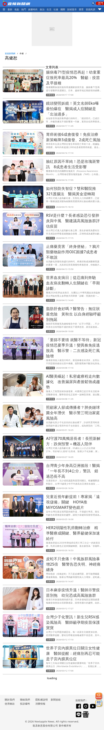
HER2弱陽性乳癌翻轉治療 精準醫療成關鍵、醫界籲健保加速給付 (73, 533)
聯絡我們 (25, 699)
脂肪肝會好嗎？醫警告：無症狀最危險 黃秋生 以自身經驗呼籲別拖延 (73, 314)
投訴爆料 (25, 703)
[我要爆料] (98, 696)
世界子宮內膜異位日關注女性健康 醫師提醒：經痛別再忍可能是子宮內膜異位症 (73, 653)
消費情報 (40, 703)
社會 (56, 9)
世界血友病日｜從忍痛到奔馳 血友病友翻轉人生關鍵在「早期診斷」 (73, 283)
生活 (49, 9)
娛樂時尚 (33, 9)
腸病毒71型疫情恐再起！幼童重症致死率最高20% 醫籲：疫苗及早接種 (73, 77)
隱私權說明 (40, 699)
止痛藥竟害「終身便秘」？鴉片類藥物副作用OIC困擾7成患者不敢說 (73, 252)
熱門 (23, 9)
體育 (81, 9)
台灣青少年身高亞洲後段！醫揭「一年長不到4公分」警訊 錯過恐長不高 (73, 471)
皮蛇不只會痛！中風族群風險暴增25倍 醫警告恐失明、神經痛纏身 (73, 564)
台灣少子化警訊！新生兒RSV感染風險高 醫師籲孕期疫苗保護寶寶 (73, 622)
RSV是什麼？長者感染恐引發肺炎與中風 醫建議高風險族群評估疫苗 (73, 221)
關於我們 (10, 699)
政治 (42, 9)
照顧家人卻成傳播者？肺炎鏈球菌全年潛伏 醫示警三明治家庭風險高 (73, 413)
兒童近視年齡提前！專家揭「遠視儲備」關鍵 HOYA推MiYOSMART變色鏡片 (73, 502)
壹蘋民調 (90, 9)
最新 (10, 9)
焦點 (16, 9)
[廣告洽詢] (98, 703)
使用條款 (10, 703)
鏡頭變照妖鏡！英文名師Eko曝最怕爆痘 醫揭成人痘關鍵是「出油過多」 (72, 109)
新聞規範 (56, 699)
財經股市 (72, 9)
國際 (62, 9)
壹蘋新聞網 (10, 53)
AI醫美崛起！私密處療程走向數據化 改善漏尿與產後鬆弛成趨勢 (73, 382)
